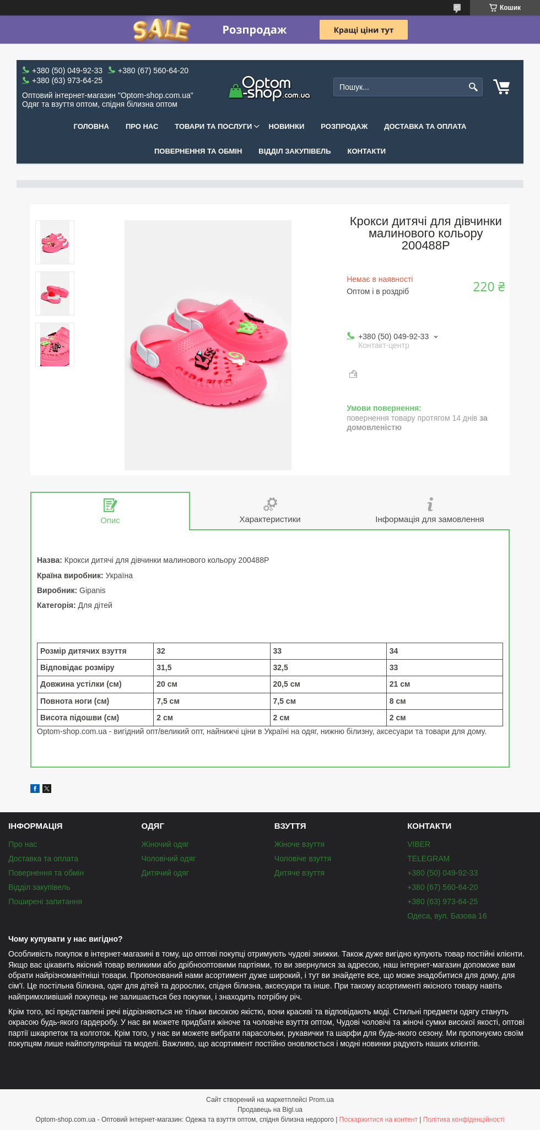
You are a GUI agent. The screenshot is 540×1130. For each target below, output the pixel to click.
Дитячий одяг (164, 872)
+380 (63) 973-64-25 (442, 901)
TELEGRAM (428, 858)
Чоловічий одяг (168, 858)
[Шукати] (473, 87)
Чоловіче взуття (302, 858)
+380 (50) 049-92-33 (442, 872)
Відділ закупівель (294, 151)
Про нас (142, 126)
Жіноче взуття (299, 844)
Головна (91, 126)
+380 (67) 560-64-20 (442, 887)
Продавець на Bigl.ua (270, 1109)
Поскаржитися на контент (378, 1119)
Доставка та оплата (425, 126)
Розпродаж (344, 126)
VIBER (418, 844)
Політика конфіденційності (464, 1119)
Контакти (367, 151)
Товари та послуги (213, 126)
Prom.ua (321, 1100)
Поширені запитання (45, 901)
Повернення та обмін (198, 151)
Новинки (286, 126)
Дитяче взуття (299, 872)
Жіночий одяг (164, 844)
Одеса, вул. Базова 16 (447, 915)
